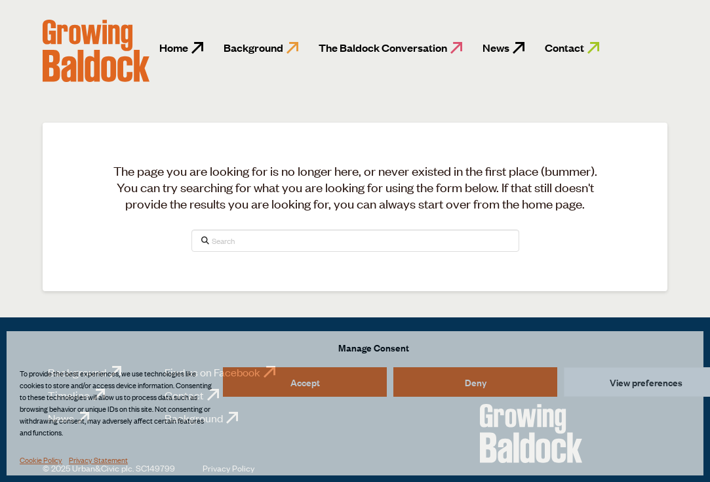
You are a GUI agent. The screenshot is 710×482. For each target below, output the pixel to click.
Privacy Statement (98, 460)
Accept (305, 382)
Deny (475, 382)
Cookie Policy (41, 460)
